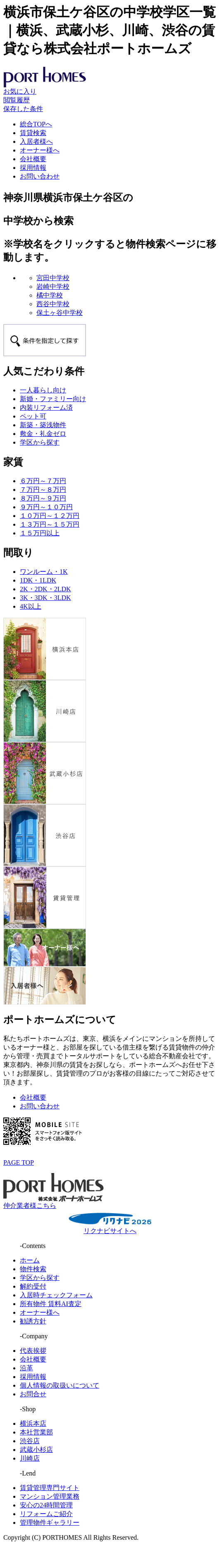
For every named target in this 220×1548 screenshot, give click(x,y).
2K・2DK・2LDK (45, 589)
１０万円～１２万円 (49, 515)
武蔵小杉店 (36, 1449)
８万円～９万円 (43, 498)
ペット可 (33, 416)
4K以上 (30, 606)
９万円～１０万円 (46, 506)
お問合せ (33, 1394)
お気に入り (19, 91)
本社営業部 (36, 1432)
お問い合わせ (40, 176)
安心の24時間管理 (46, 1505)
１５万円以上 (40, 533)
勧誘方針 (33, 1321)
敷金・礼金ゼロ (43, 433)
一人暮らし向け (43, 390)
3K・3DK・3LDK (45, 597)
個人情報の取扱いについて (59, 1385)
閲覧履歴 (16, 100)
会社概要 (33, 158)
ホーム (30, 1260)
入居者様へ (36, 141)
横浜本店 (33, 1423)
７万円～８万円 (43, 489)
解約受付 (33, 1286)
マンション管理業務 (49, 1496)
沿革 (26, 1367)
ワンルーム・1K (44, 571)
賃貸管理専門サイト (49, 1487)
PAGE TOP (18, 1162)
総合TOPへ (36, 124)
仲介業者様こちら (29, 1205)
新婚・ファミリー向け (53, 398)
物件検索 (33, 1268)
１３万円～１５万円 (49, 524)
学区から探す (40, 442)
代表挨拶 (33, 1350)
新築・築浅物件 (43, 424)
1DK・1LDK (38, 580)
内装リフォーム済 (46, 407)
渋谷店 (30, 1440)
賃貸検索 (33, 132)
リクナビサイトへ (110, 1230)
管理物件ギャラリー (49, 1522)
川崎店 (30, 1458)
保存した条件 (23, 108)
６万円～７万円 (43, 480)
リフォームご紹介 (46, 1513)
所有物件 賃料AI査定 (50, 1303)
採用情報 (33, 167)
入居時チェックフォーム (56, 1295)
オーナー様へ (40, 150)
